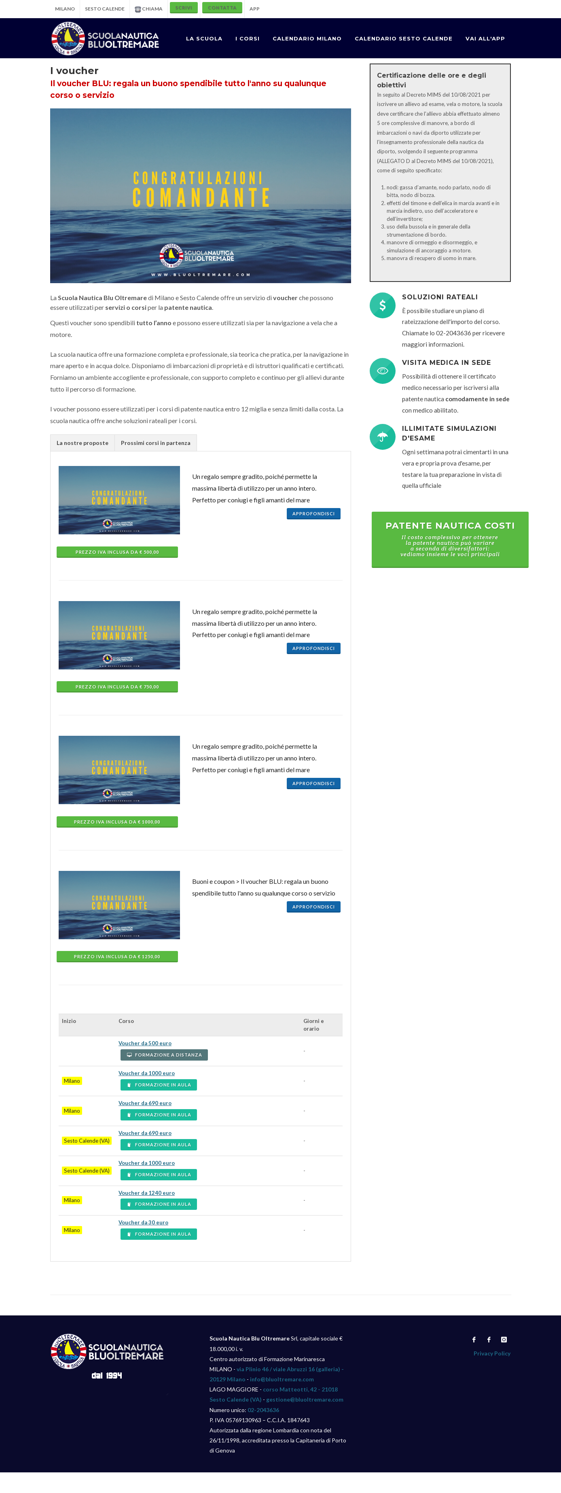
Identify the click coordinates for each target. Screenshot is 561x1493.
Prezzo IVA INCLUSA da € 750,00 (117, 686)
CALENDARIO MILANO (307, 38)
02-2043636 (263, 1409)
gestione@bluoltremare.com (304, 1399)
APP (255, 9)
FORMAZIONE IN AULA (158, 1084)
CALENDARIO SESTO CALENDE (404, 38)
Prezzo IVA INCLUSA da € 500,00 (117, 552)
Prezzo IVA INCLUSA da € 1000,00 (117, 821)
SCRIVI (184, 7)
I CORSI (247, 38)
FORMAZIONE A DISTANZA (164, 1054)
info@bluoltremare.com (282, 1379)
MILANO (65, 9)
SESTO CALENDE (105, 9)
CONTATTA (222, 7)
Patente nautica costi (450, 539)
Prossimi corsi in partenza (156, 442)
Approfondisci (313, 513)
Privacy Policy (492, 1353)
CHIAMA (149, 9)
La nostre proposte (82, 442)
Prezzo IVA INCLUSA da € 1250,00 (117, 956)
